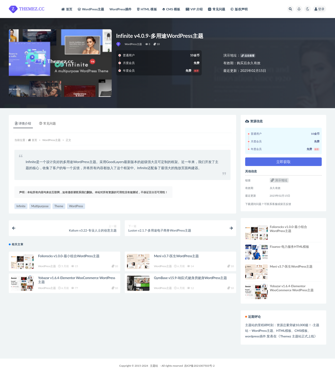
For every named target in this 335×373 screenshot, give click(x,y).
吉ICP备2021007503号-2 (199, 365)
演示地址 (279, 180)
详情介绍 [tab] (23, 123)
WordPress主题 (133, 44)
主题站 (154, 365)
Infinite (20, 206)
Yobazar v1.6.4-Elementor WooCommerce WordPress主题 (292, 288)
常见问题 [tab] (47, 123)
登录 (319, 9)
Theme (58, 206)
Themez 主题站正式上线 (297, 336)
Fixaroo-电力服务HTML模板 (289, 246)
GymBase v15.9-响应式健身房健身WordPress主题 (190, 278)
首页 (34, 140)
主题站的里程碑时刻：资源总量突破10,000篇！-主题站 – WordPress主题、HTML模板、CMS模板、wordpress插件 (282, 330)
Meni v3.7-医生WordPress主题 (176, 256)
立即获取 (283, 161)
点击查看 (247, 55)
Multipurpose (40, 206)
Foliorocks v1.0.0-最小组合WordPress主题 (69, 256)
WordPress (76, 206)
